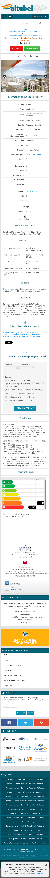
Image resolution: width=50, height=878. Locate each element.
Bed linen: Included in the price (18, 380)
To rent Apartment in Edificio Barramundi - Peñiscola (25, 801)
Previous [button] (4, 76)
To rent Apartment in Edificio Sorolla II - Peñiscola (25, 830)
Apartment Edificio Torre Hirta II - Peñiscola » (25, 36)
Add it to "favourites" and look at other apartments (25, 336)
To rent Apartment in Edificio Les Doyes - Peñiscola (25, 792)
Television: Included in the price (18, 401)
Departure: (25, 365)
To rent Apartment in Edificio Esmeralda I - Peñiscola (25, 796)
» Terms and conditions (12, 675)
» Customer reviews (10, 660)
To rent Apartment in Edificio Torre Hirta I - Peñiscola (25, 826)
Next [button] (45, 76)
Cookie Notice (38, 873)
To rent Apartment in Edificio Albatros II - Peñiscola (25, 839)
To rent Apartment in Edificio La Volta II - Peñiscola (25, 809)
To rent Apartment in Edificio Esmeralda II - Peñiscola (25, 805)
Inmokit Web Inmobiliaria (15, 856)
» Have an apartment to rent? (14, 680)
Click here (7, 289)
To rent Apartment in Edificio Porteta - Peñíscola (25, 813)
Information (32, 48)
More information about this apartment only (22, 334)
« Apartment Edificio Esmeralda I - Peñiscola (25, 32)
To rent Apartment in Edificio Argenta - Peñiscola (25, 779)
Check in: (8, 365)
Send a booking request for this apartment (21, 332)
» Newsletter (7, 670)
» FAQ (5, 655)
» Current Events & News (12, 665)
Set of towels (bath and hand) (25, 384)
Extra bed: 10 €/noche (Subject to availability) (23, 390)
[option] (25, 76)
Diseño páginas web (33, 856)
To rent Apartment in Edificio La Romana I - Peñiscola (25, 788)
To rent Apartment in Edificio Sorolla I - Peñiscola (25, 834)
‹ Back (25, 29)
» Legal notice (8, 685)
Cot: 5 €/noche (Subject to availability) (21, 393)
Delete (30, 713)
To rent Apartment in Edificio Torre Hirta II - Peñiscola (25, 817)
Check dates (36, 154)
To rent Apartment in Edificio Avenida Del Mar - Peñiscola (25, 843)
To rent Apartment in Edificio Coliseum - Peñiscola (25, 784)
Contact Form (15, 590)
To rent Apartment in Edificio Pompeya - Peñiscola (25, 822)
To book (16, 48)
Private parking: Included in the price (20, 397)
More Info (21, 713)
